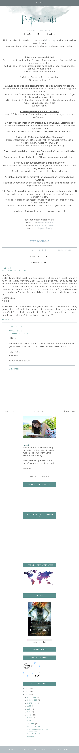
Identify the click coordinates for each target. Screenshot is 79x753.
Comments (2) (64, 250)
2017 (27, 691)
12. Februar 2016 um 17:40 (21, 333)
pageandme (15, 331)
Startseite (39, 411)
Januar (31, 724)
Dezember (32, 697)
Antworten (7, 320)
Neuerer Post (9, 411)
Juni (29, 709)
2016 (27, 694)
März (30, 718)
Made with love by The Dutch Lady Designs (48, 749)
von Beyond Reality (42, 228)
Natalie (6, 268)
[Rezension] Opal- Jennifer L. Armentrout (38, 730)
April (30, 715)
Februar (31, 721)
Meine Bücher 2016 (34, 734)
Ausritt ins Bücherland (45, 225)
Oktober (32, 703)
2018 (27, 688)
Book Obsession (45, 222)
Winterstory (49, 40)
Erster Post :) (31, 737)
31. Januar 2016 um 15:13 (14, 271)
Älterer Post (70, 411)
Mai (29, 712)
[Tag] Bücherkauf (33, 726)
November (32, 700)
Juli (29, 706)
